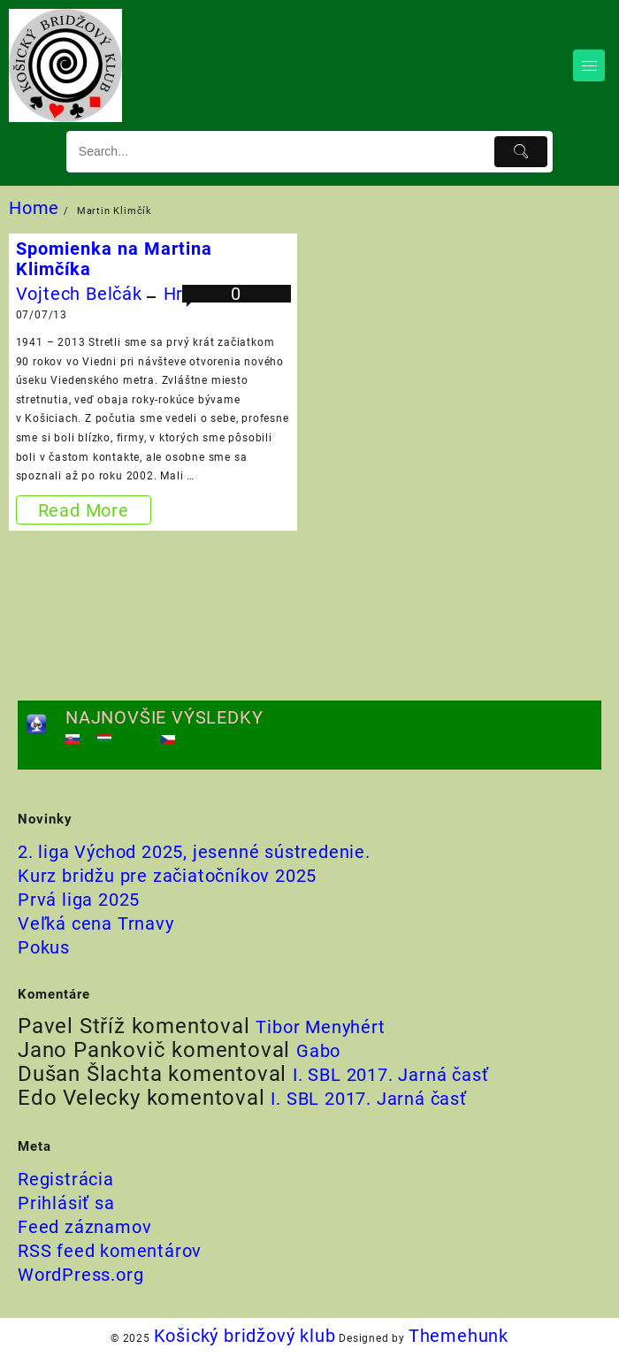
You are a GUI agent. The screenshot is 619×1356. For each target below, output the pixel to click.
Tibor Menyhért (320, 1027)
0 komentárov (236, 304)
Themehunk (458, 1335)
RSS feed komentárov (110, 1250)
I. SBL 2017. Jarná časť (390, 1074)
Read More (84, 510)
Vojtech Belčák (79, 293)
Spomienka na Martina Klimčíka (114, 259)
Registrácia (66, 1179)
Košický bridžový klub (245, 1335)
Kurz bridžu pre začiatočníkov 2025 (167, 875)
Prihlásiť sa (66, 1203)
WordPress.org (80, 1274)
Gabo (318, 1050)
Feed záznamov (84, 1226)
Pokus (44, 947)
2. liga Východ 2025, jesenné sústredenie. (194, 851)
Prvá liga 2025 (79, 899)
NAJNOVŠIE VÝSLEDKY (164, 717)
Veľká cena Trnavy (96, 923)
